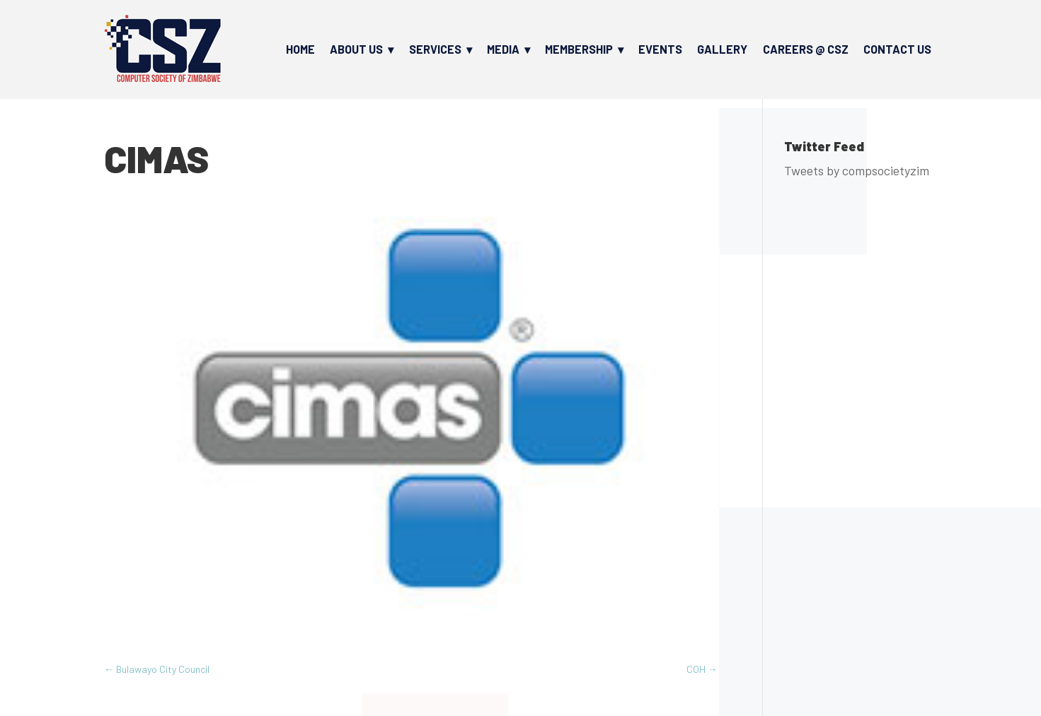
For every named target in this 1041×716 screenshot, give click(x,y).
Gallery (722, 49)
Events (660, 49)
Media (503, 49)
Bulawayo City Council (156, 669)
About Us (356, 49)
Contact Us (897, 49)
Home (300, 49)
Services (435, 49)
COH (702, 669)
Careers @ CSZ (806, 49)
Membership (579, 49)
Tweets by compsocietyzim (856, 170)
